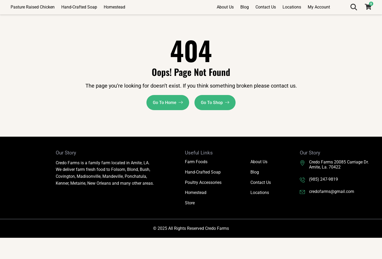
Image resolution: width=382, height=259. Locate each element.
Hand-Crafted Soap (79, 17)
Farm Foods (196, 182)
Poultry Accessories (203, 203)
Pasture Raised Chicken (33, 17)
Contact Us (265, 17)
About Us (225, 17)
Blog (244, 17)
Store (190, 224)
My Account (319, 17)
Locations (292, 17)
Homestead (114, 17)
